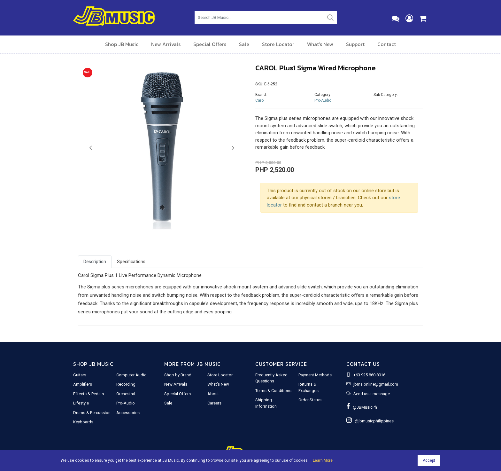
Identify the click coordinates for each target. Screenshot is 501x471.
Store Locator (278, 44)
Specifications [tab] (131, 261)
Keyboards (83, 422)
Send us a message (371, 393)
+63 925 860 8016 (369, 375)
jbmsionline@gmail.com (375, 384)
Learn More (323, 460)
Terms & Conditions (273, 390)
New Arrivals (166, 44)
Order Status (309, 399)
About (213, 393)
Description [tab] (94, 261)
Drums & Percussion (92, 412)
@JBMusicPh (361, 407)
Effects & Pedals (88, 393)
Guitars (79, 375)
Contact (386, 44)
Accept (429, 460)
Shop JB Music (121, 44)
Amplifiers (82, 384)
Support (355, 44)
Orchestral (125, 393)
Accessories (128, 412)
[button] (90, 148)
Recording (125, 384)
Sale (244, 44)
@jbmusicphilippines (370, 421)
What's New (320, 44)
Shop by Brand (177, 375)
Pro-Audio (322, 100)
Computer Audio (131, 375)
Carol (260, 100)
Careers (214, 403)
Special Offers (209, 44)
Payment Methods (315, 375)
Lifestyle (81, 403)
